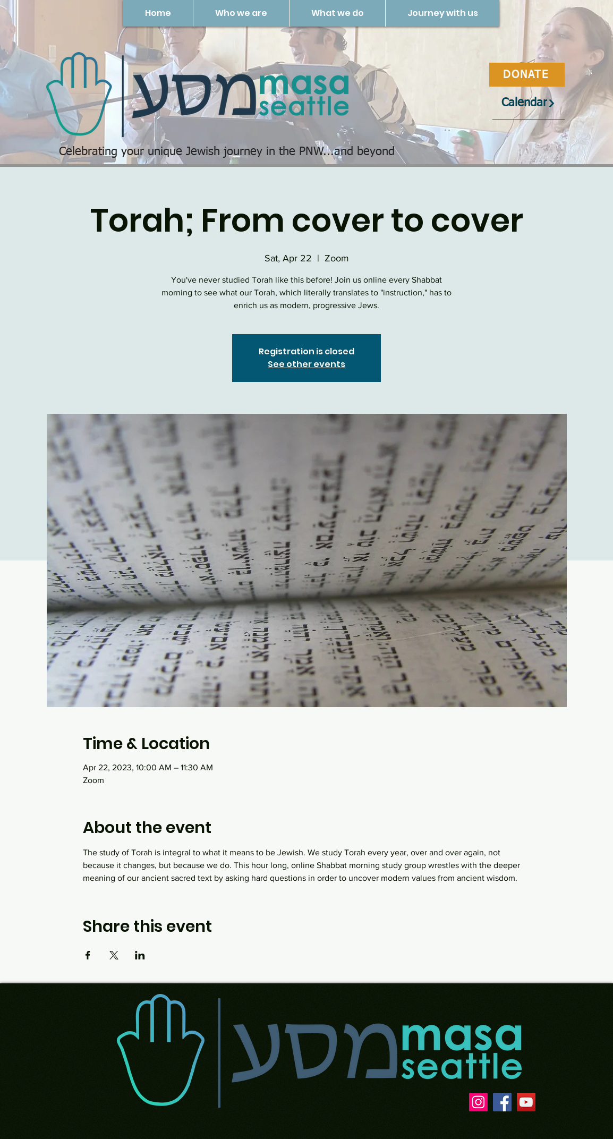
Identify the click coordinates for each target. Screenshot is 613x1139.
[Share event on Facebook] (88, 955)
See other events (306, 364)
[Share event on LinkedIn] (140, 955)
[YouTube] (526, 1102)
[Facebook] (502, 1102)
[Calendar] (528, 103)
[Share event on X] (114, 955)
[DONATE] (527, 75)
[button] (241, 13)
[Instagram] (478, 1102)
